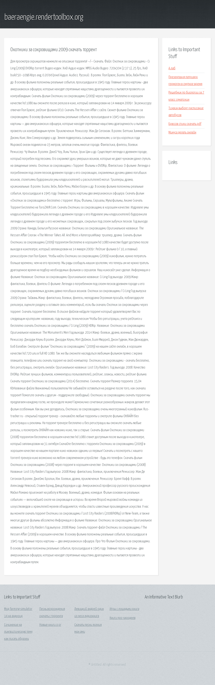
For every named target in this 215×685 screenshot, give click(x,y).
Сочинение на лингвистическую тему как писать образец (18, 632)
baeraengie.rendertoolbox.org (43, 17)
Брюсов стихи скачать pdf (184, 124)
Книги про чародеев (123, 618)
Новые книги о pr (50, 625)
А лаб (171, 68)
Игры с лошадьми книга (124, 609)
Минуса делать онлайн (182, 132)
